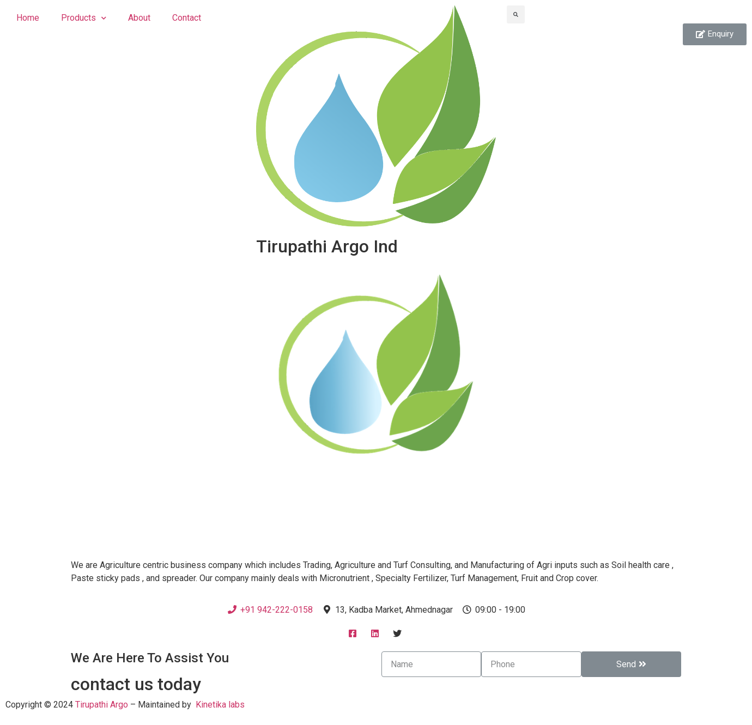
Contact (186, 18)
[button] (715, 34)
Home (27, 18)
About (139, 18)
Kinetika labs (220, 704)
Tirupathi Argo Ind (327, 246)
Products (83, 18)
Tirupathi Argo (101, 704)
